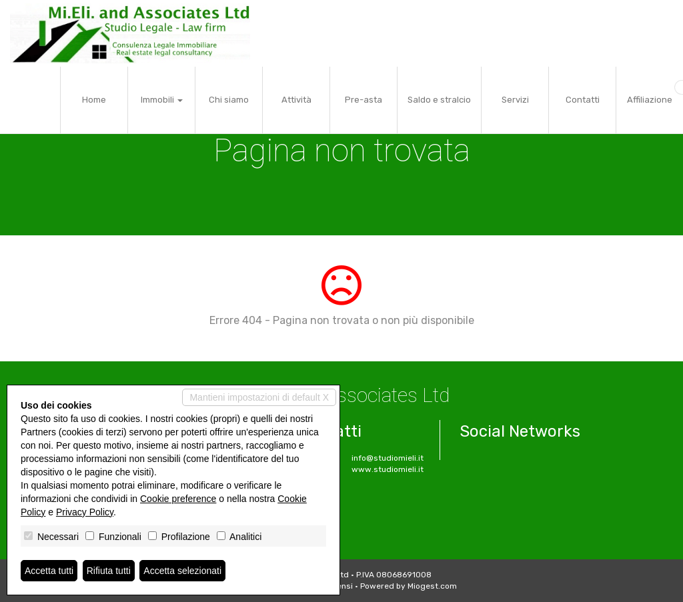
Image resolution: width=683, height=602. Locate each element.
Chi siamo (229, 100)
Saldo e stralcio (439, 100)
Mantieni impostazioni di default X (259, 397)
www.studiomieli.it (388, 469)
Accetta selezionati (182, 570)
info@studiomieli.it (388, 458)
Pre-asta (363, 100)
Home (94, 100)
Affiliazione (649, 100)
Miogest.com (432, 586)
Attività (296, 100)
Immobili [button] (162, 100)
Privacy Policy (84, 512)
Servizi (515, 100)
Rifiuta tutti (109, 570)
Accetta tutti (49, 570)
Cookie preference (178, 498)
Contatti (583, 100)
